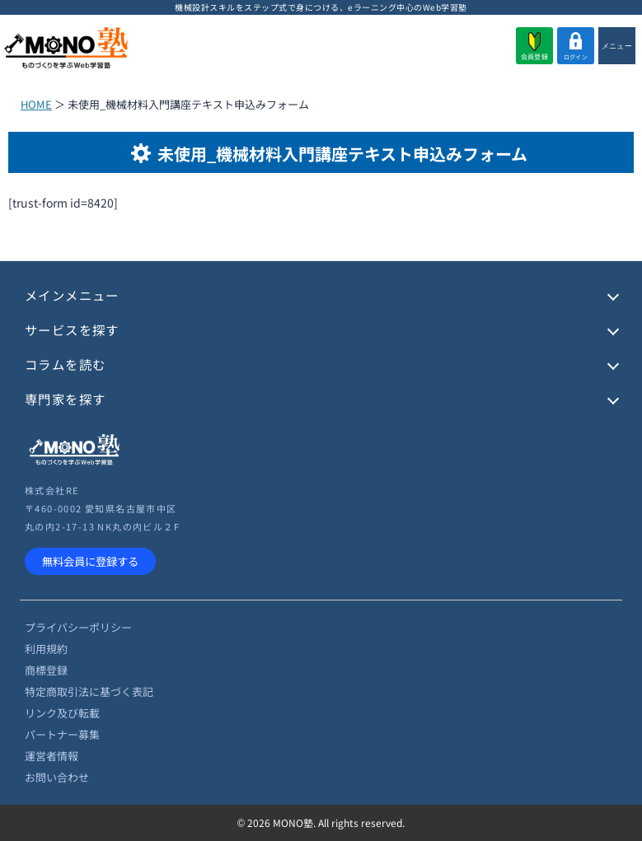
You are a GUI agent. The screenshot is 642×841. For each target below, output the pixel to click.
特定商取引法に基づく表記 (89, 691)
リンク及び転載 (62, 713)
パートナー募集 (62, 734)
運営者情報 (51, 756)
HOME (36, 104)
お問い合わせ (57, 777)
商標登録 (46, 670)
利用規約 (46, 648)
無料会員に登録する (90, 561)
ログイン (576, 46)
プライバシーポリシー (78, 627)
